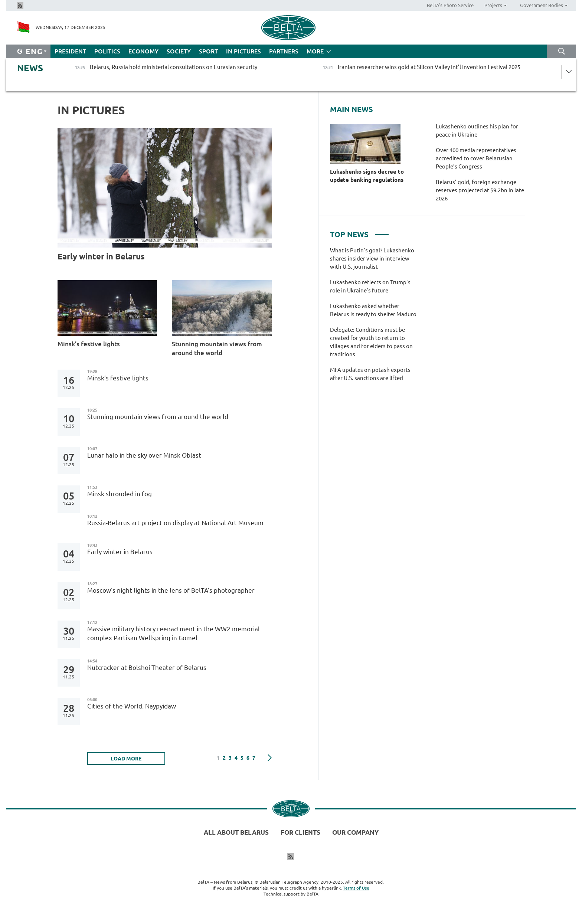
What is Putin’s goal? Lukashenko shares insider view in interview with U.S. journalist (372, 258)
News (30, 68)
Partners (283, 51)
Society (179, 51)
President (70, 51)
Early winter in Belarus (101, 256)
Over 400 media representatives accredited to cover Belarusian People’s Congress (476, 158)
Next (270, 757)
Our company (355, 832)
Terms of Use (356, 888)
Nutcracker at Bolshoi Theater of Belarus (146, 667)
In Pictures (243, 51)
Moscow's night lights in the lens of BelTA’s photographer (171, 590)
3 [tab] (411, 231)
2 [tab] (396, 231)
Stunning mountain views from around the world (217, 348)
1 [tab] (382, 231)
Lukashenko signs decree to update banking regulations (367, 175)
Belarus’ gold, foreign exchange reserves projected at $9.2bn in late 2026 (480, 190)
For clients (300, 832)
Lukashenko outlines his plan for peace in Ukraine (477, 130)
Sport (208, 51)
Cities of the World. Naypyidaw (131, 706)
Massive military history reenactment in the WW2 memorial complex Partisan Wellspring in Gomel (173, 633)
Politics (107, 51)
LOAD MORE (126, 759)
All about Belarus (236, 832)
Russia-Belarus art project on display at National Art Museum (175, 522)
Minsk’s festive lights (89, 343)
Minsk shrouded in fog (120, 493)
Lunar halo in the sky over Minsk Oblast (144, 455)
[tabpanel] (374, 318)
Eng (34, 51)
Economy (143, 51)
